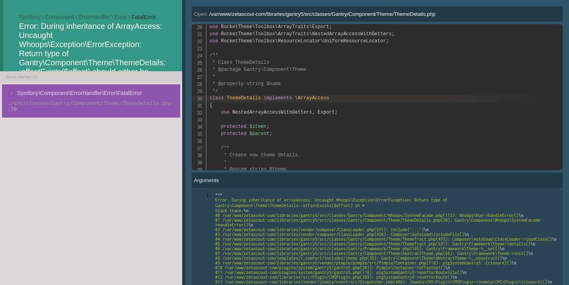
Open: (314, 14)
